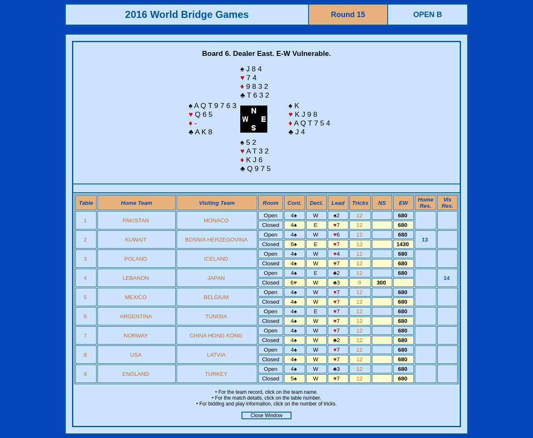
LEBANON (135, 278)
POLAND (136, 259)
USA (136, 355)
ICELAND (216, 259)
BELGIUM (216, 297)
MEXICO (136, 297)
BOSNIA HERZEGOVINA (216, 240)
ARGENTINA (136, 316)
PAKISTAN (135, 220)
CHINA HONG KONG (215, 335)
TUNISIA (216, 316)
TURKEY (216, 374)
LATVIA (216, 355)
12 (360, 215)
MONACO (216, 220)
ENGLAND (135, 374)
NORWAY (136, 335)
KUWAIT (135, 240)
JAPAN (216, 278)
